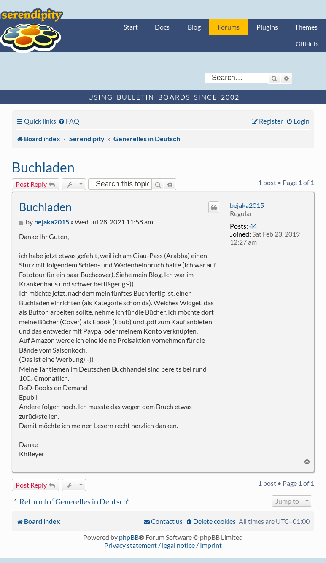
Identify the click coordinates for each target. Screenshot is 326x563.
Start (131, 27)
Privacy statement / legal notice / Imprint (163, 545)
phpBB (129, 537)
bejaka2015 (247, 205)
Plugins (267, 27)
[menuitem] (68, 120)
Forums (229, 27)
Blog (194, 27)
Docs (162, 27)
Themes (306, 27)
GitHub (307, 44)
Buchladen (43, 167)
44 (253, 226)
